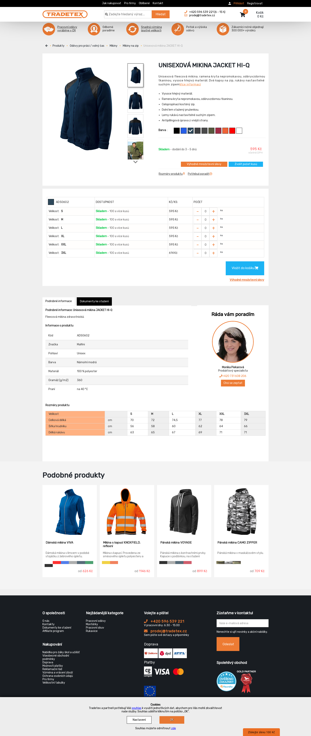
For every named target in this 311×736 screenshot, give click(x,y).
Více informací (190, 84)
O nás (45, 621)
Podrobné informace (58, 301)
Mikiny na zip (131, 45)
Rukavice (92, 631)
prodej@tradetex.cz (165, 631)
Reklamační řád (52, 669)
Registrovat (255, 3)
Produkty (58, 45)
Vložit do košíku (245, 268)
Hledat (161, 14)
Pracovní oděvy (96, 621)
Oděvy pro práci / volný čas (87, 45)
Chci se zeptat (233, 383)
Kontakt (158, 3)
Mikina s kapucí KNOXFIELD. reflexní (121, 544)
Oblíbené (144, 3)
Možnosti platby (52, 665)
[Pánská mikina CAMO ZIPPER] (241, 510)
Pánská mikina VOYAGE (176, 542)
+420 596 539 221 (164, 621)
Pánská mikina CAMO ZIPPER (237, 542)
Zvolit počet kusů (246, 164)
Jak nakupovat (111, 3)
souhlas (136, 708)
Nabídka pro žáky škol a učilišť (61, 652)
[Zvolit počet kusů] (205, 211)
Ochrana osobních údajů (57, 676)
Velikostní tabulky (53, 682)
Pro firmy (130, 3)
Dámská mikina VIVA (59, 542)
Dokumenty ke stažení (94, 301)
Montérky (92, 624)
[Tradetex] (65, 12)
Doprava (47, 662)
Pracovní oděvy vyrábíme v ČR (67, 28)
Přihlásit (239, 3)
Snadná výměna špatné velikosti (151, 28)
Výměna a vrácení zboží (57, 672)
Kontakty (48, 624)
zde (173, 728)
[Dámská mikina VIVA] (70, 510)
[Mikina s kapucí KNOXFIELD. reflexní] (127, 510)
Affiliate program (53, 631)
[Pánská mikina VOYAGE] (184, 510)
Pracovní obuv (95, 627)
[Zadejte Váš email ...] (243, 623)
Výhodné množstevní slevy (204, 164)
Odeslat (228, 644)
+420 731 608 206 (232, 376)
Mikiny (113, 45)
